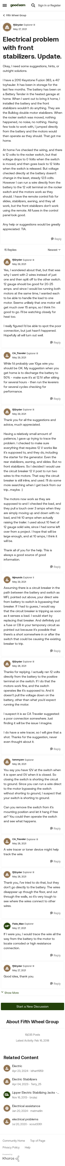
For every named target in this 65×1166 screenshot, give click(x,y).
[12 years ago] (19, 1097)
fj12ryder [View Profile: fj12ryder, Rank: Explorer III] (18, 24)
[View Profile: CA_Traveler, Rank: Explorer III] (7, 355)
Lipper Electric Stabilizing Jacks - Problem (34, 1092)
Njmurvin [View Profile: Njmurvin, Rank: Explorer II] (17, 577)
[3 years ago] (20, 1084)
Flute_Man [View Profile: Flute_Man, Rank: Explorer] (18, 923)
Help (28, 1147)
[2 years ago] (20, 1071)
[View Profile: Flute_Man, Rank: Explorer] (7, 926)
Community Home (14, 1140)
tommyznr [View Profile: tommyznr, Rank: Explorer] (18, 759)
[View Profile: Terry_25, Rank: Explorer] (6, 1081)
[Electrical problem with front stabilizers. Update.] (19, 264)
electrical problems (25, 1119)
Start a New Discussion (32, 1006)
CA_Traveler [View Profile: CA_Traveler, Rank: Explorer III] (19, 353)
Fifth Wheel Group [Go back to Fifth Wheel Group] (14, 15)
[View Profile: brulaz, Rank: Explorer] (6, 1094)
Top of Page (37, 1140)
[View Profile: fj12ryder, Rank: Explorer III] (7, 27)
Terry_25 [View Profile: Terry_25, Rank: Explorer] (36, 1084)
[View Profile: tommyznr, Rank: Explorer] (7, 761)
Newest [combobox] (54, 250)
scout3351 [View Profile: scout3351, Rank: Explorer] (35, 1124)
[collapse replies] (32, 257)
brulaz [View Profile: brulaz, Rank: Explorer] (33, 1097)
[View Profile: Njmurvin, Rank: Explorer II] (7, 579)
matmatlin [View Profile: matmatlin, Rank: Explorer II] (36, 1110)
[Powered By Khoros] (32, 1158)
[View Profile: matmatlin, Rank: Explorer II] (6, 1108)
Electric (17, 1066)
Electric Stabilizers (24, 1079)
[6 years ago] (19, 1124)
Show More (10, 992)
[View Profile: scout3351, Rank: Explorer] (6, 1121)
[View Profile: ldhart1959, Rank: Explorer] (6, 1068)
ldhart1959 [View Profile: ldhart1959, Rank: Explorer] (37, 1070)
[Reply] (56, 239)
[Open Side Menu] (4, 5)
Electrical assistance (26, 1106)
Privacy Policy (11, 1147)
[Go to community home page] (18, 5)
